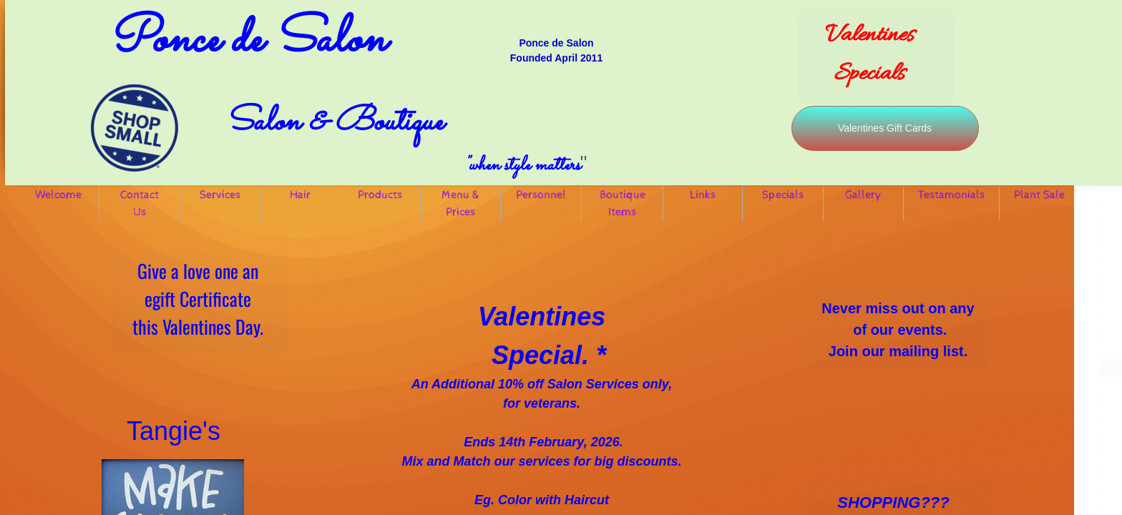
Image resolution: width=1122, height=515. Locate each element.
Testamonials (951, 195)
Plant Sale (1039, 195)
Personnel (541, 195)
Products (380, 195)
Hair (300, 195)
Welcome (58, 195)
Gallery (863, 195)
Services (220, 195)
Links (703, 195)
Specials (783, 195)
